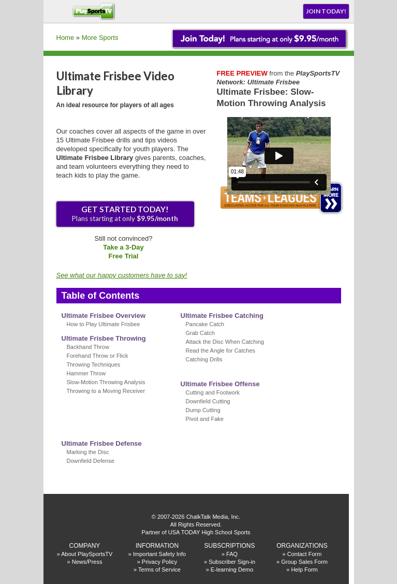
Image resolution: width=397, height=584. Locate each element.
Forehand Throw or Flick (97, 356)
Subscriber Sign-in (232, 562)
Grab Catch (200, 333)
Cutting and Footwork (213, 392)
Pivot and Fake (205, 419)
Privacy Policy (159, 562)
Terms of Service (159, 569)
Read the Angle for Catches (221, 350)
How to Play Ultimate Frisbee (103, 324)
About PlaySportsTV (86, 554)
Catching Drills (204, 359)
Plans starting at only (125, 214)
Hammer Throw (86, 373)
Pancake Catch (205, 324)
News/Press (87, 562)
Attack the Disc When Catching (225, 342)
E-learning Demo (232, 569)
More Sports (100, 37)
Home (65, 37)
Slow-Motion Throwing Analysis (106, 382)
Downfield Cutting (208, 401)
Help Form (304, 569)
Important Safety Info (159, 554)
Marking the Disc (88, 452)
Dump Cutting (203, 410)
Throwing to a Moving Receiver (106, 391)
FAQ (232, 554)
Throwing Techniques (94, 364)
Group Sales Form (304, 562)
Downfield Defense (90, 461)
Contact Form (304, 554)
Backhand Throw (88, 347)
